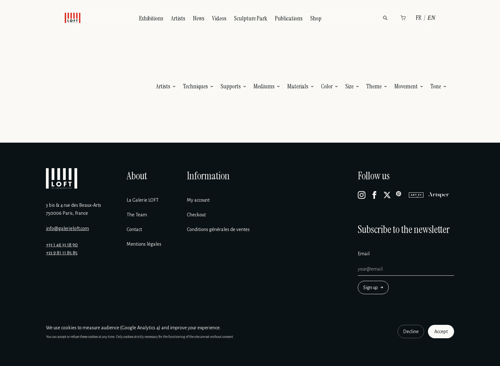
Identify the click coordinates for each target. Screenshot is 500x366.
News (198, 18)
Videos (219, 18)
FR (419, 18)
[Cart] (403, 18)
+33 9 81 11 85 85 (61, 252)
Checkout (196, 214)
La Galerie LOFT (142, 200)
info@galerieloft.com (67, 228)
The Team (137, 214)
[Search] (385, 18)
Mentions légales (144, 244)
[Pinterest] (400, 195)
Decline (411, 331)
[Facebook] (374, 195)
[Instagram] (361, 195)
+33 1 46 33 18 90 (62, 244)
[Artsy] (416, 195)
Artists (178, 18)
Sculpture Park (250, 18)
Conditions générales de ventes (218, 229)
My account (198, 200)
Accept (441, 331)
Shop (315, 18)
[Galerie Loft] (61, 178)
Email (364, 253)
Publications (289, 18)
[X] (387, 195)
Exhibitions (151, 18)
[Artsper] (439, 195)
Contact (134, 229)
